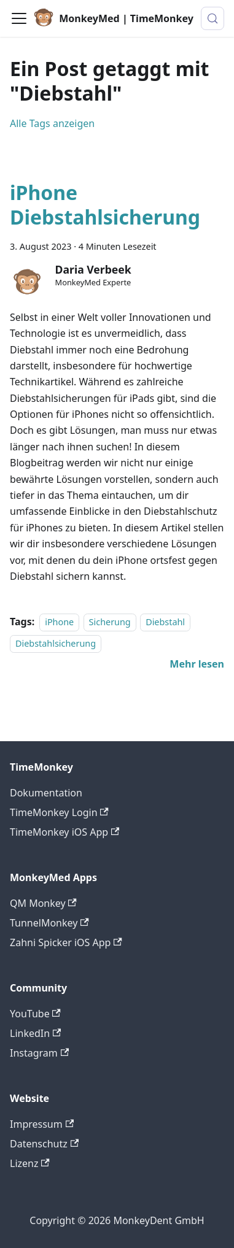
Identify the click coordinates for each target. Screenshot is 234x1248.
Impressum (42, 1124)
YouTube (35, 1013)
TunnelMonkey (49, 923)
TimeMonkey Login (59, 812)
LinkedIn (35, 1033)
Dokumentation (46, 792)
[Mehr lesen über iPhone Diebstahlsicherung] (197, 664)
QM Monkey (43, 903)
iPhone (59, 622)
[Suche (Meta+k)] (212, 18)
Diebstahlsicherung (55, 643)
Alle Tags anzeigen (52, 123)
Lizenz (30, 1163)
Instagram (39, 1053)
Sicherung (110, 622)
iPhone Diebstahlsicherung (105, 204)
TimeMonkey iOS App (64, 832)
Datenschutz (44, 1143)
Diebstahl (165, 622)
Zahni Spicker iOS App (66, 942)
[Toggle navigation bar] (19, 18)
